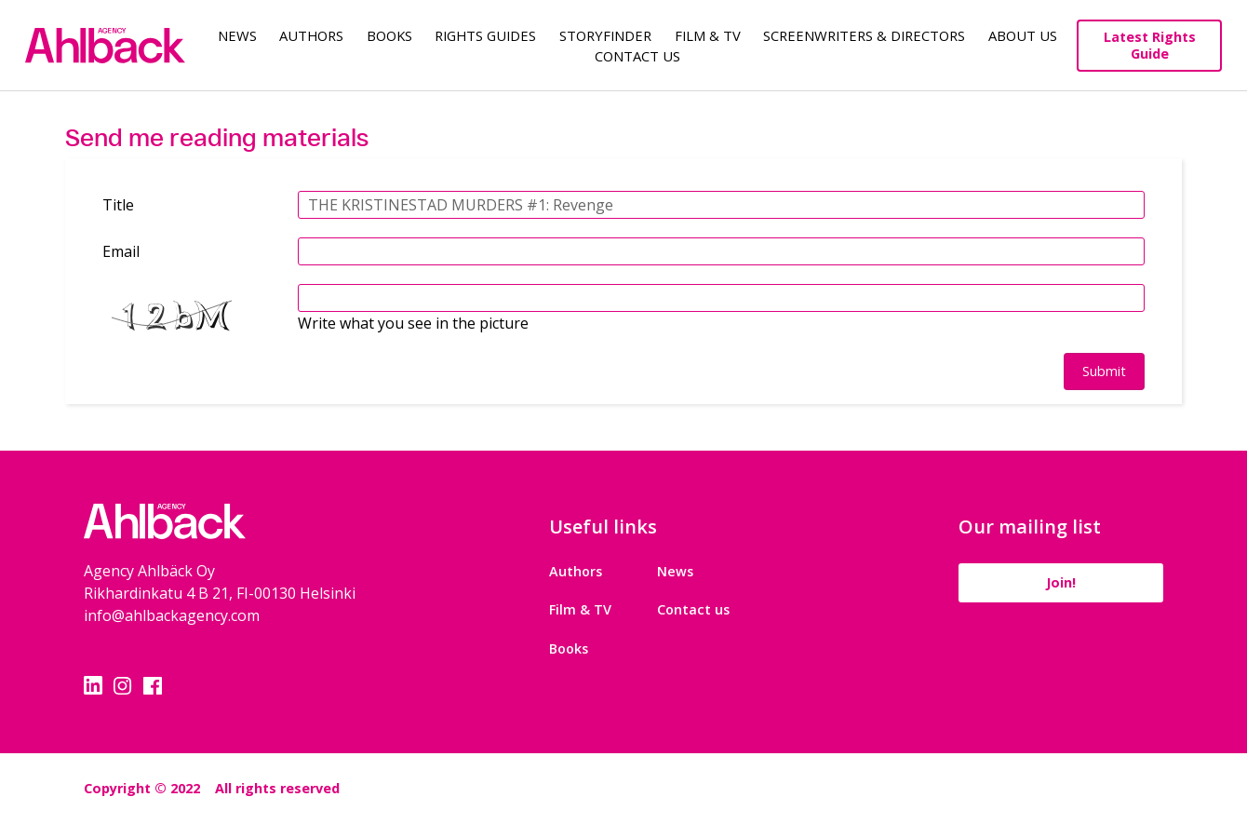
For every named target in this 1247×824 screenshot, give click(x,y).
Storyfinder (605, 35)
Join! (1061, 582)
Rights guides (485, 35)
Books (389, 35)
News (237, 35)
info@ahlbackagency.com (172, 615)
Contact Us (637, 56)
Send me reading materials (217, 137)
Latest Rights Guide (1150, 45)
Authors (311, 35)
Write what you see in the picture (413, 323)
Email (121, 251)
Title (118, 205)
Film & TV (708, 35)
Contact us (693, 609)
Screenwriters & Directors (864, 35)
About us (1022, 35)
